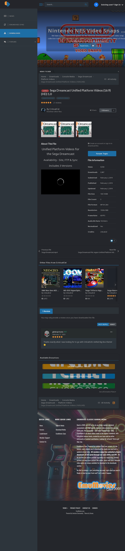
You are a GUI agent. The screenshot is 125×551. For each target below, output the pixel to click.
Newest (112, 324)
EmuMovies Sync (62, 433)
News (43, 425)
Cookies (96, 508)
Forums (44, 429)
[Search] (66, 4)
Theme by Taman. (90, 513)
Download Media (62, 429)
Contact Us (45, 441)
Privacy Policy (76, 508)
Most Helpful (103, 324)
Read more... (81, 46)
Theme (66, 508)
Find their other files (56, 111)
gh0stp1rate (59, 332)
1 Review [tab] (48, 311)
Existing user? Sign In (112, 4)
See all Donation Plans (107, 392)
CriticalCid (56, 109)
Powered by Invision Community (75, 513)
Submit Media (61, 425)
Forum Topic (102, 153)
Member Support (47, 437)
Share (93, 110)
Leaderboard (45, 433)
